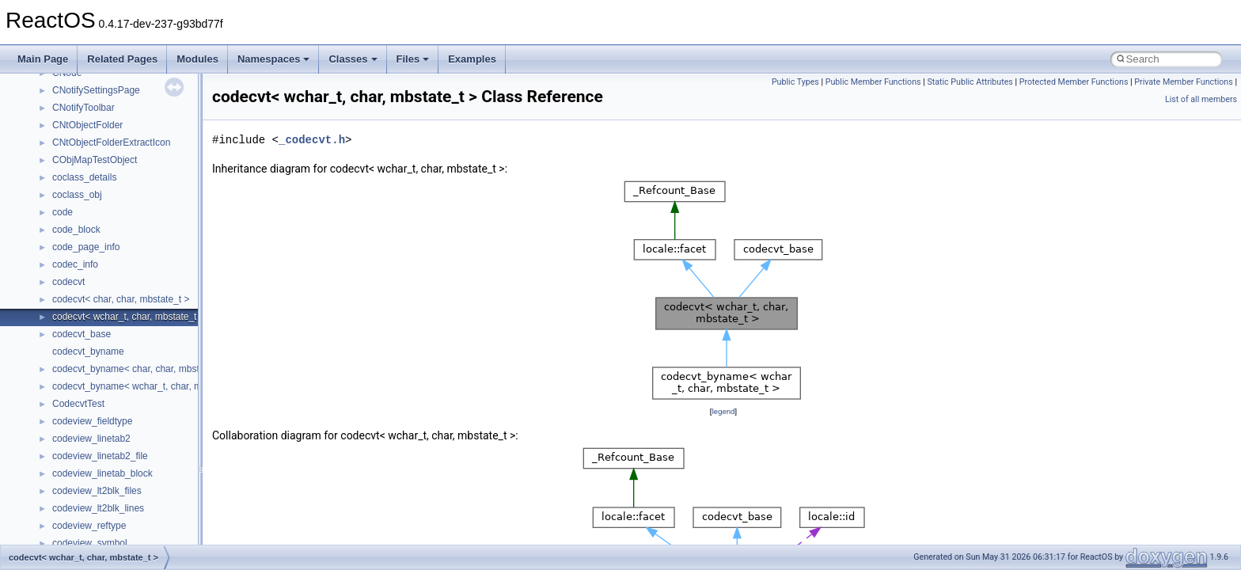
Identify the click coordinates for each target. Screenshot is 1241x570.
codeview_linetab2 (91, 438)
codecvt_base (81, 334)
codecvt (68, 281)
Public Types (795, 82)
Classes (352, 59)
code (62, 212)
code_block (76, 229)
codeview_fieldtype (92, 421)
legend (723, 411)
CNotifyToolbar (83, 107)
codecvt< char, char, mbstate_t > (120, 299)
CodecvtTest (78, 403)
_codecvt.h (312, 139)
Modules (197, 59)
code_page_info (86, 247)
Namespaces (273, 59)
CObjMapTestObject (94, 159)
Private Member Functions (1183, 82)
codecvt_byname (88, 351)
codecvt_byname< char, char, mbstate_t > (140, 368)
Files (413, 59)
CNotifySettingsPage (96, 90)
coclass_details (84, 177)
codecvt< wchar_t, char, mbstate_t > (128, 316)
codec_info (75, 264)
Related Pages (122, 59)
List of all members (1201, 99)
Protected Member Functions (1074, 82)
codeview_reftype (89, 525)
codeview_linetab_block (102, 473)
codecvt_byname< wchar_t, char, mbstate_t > (148, 386)
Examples (472, 59)
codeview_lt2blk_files (97, 490)
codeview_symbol (89, 543)
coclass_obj (77, 194)
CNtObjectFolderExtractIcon (111, 142)
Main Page (42, 59)
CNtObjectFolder (87, 125)
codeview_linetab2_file (100, 456)
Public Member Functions (873, 82)
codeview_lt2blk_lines (98, 508)
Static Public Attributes (969, 82)
